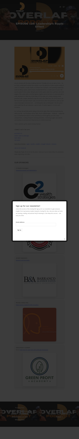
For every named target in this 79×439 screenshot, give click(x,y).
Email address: (36, 223)
